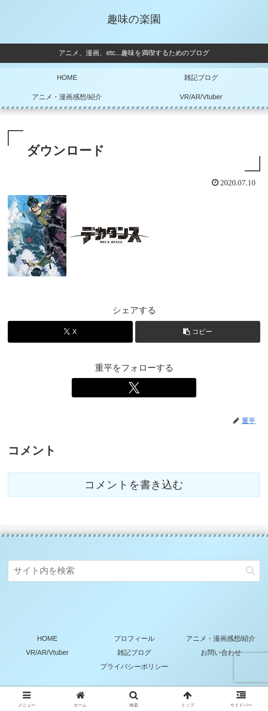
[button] (197, 332)
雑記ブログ (134, 652)
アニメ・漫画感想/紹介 (221, 638)
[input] (134, 571)
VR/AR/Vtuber (47, 652)
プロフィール (134, 638)
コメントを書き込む (134, 485)
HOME (47, 638)
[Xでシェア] (70, 332)
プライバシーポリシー (134, 666)
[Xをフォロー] (134, 387)
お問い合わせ (221, 652)
